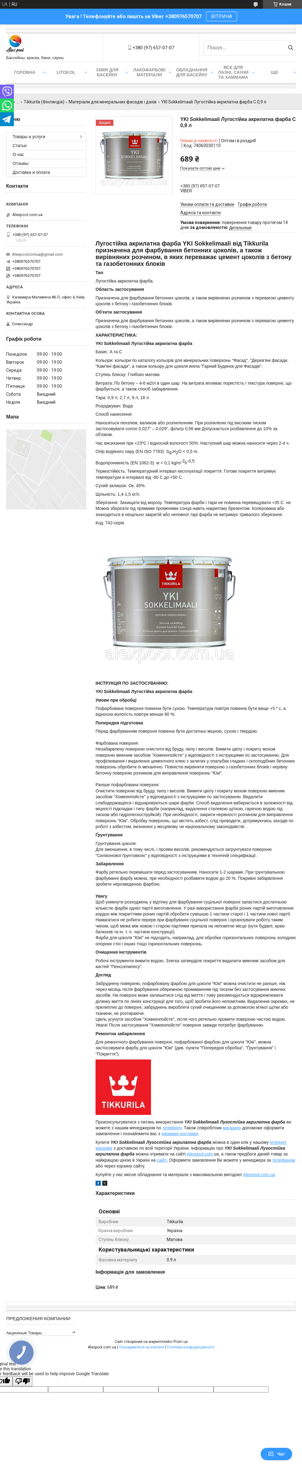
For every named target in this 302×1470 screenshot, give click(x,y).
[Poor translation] (22, 1381)
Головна (24, 72)
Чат (276, 1454)
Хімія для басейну (107, 72)
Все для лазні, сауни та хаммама (233, 72)
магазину (232, 1127)
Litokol (65, 72)
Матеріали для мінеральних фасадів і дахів (113, 101)
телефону (172, 1127)
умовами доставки (179, 1133)
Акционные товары (24, 1333)
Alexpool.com (200, 1154)
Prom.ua (180, 1342)
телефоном (283, 1160)
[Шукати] (290, 47)
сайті (162, 1160)
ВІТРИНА (221, 16)
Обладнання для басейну (191, 72)
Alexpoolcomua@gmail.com (37, 254)
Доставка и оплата (31, 172)
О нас (18, 154)
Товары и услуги (29, 136)
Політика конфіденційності (190, 1347)
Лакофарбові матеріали (149, 72)
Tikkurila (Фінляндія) (44, 101)
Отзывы (20, 163)
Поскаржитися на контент (141, 1347)
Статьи (20, 145)
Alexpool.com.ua (259, 1174)
